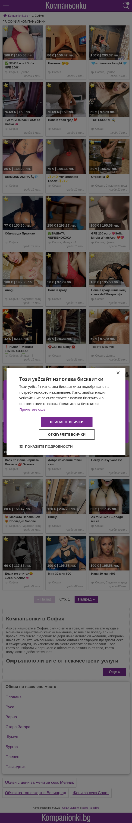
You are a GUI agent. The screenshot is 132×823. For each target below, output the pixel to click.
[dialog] (66, 412)
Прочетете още (32, 409)
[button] (46, 446)
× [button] (118, 373)
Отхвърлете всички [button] (67, 434)
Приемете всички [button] (67, 422)
